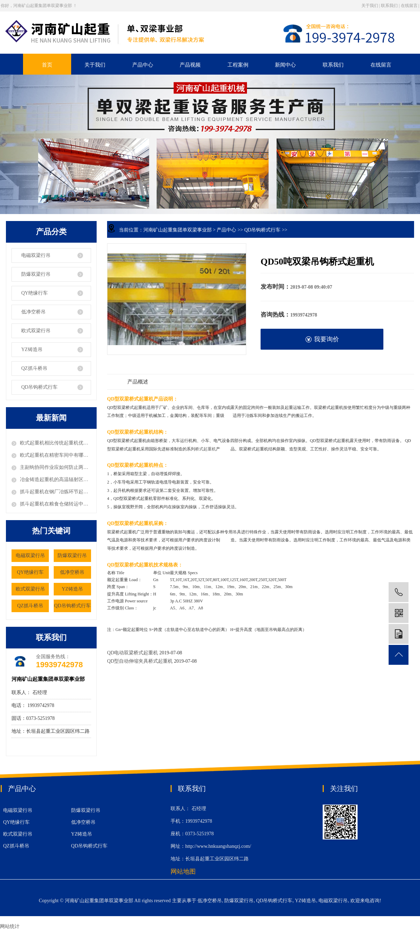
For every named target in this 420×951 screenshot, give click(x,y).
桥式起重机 (205, 449)
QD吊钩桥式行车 (39, 387)
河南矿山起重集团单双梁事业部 (177, 230)
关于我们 (369, 5)
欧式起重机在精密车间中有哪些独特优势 (55, 455)
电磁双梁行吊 (36, 255)
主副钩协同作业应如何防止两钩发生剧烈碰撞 (55, 467)
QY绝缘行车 (34, 293)
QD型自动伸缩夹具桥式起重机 (140, 661)
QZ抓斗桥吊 (34, 368)
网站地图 (183, 871)
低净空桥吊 (33, 311)
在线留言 (409, 5)
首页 (47, 65)
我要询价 (322, 339)
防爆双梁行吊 (36, 274)
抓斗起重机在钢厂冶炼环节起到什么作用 (55, 491)
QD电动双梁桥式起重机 (132, 652)
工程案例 (237, 65)
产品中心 (142, 65)
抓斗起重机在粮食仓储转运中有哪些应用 (55, 504)
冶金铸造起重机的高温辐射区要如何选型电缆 (55, 479)
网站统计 (10, 926)
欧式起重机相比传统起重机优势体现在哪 (55, 443)
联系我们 (389, 5)
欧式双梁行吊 (36, 330)
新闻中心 (285, 65)
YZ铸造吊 (32, 349)
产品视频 (190, 65)
